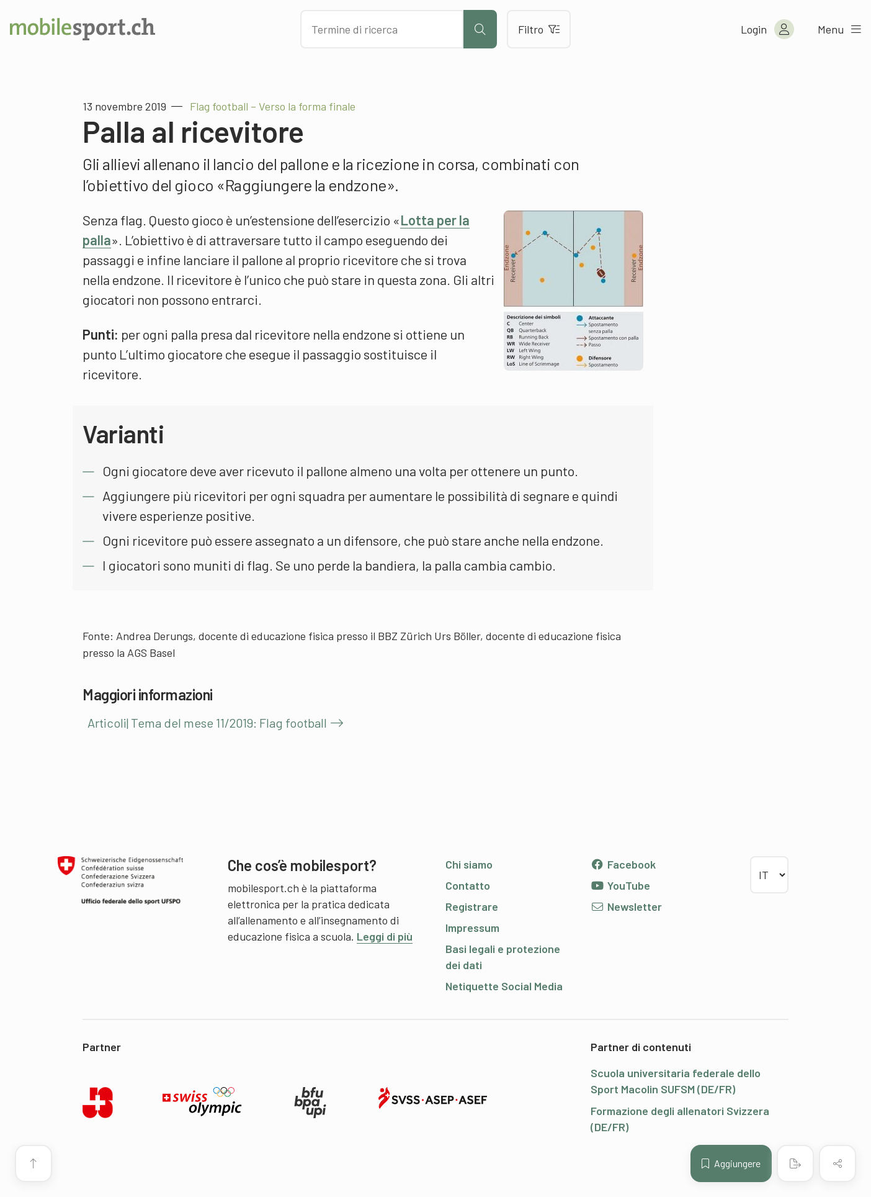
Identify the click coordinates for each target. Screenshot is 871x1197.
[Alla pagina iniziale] (82, 29)
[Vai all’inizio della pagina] (33, 1163)
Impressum (472, 927)
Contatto (467, 885)
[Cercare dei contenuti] (381, 29)
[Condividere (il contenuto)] (837, 1163)
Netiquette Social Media (504, 986)
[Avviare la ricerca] (480, 29)
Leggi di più (385, 936)
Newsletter (626, 906)
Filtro (539, 29)
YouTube (620, 885)
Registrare (471, 906)
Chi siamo (469, 864)
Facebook (623, 864)
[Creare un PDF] (795, 1163)
